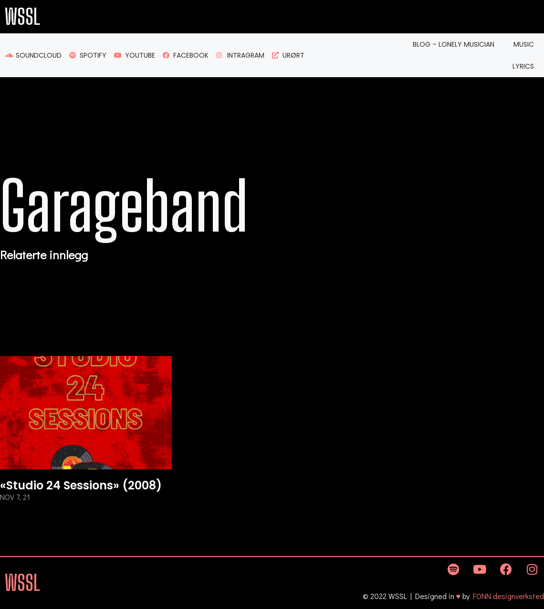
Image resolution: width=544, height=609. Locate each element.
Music (523, 44)
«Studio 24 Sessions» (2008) (81, 485)
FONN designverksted (508, 596)
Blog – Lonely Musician (453, 44)
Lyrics (523, 66)
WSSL (22, 17)
